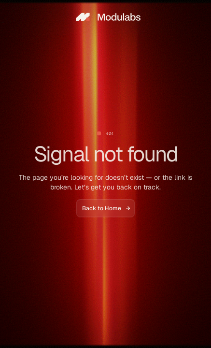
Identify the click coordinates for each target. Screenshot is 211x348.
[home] (106, 17)
